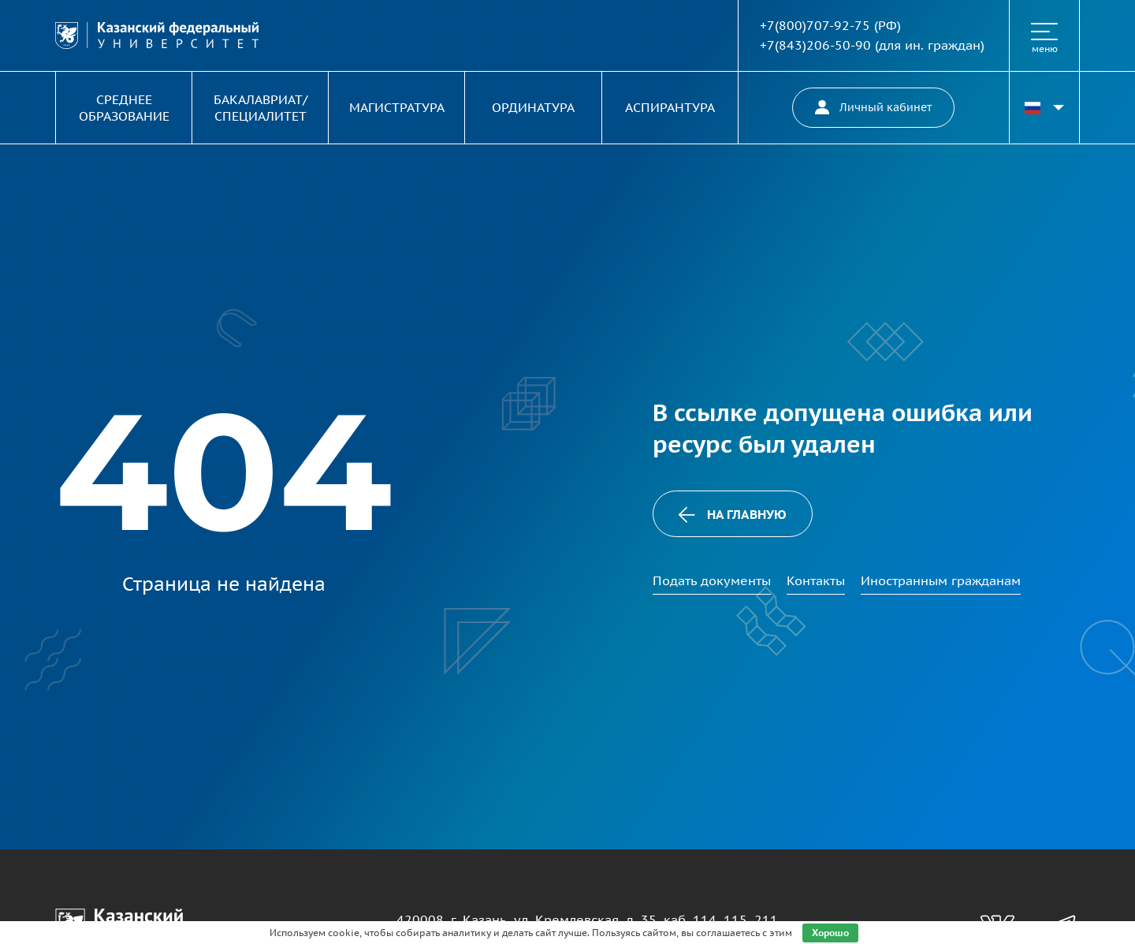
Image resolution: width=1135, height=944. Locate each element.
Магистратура (397, 107)
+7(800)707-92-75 (815, 25)
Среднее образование (124, 107)
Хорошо (830, 932)
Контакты (816, 580)
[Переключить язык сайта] (1044, 108)
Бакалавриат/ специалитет (260, 107)
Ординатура (533, 107)
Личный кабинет (873, 107)
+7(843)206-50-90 (815, 45)
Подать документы (712, 580)
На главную (732, 514)
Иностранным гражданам (941, 580)
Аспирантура (670, 107)
